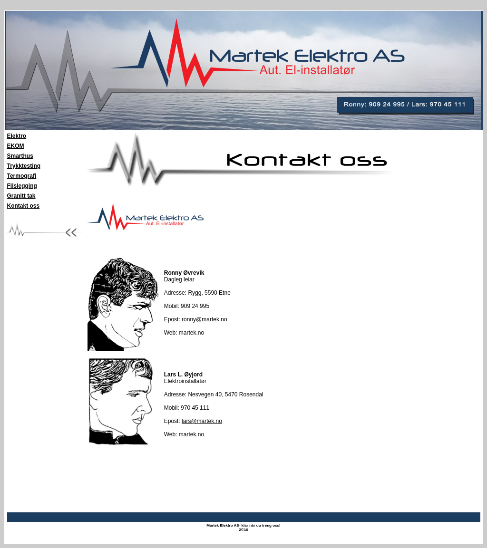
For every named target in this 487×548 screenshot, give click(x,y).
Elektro (17, 136)
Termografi (22, 176)
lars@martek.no (202, 421)
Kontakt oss (23, 205)
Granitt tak (21, 195)
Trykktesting (24, 166)
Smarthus (20, 156)
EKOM (15, 146)
